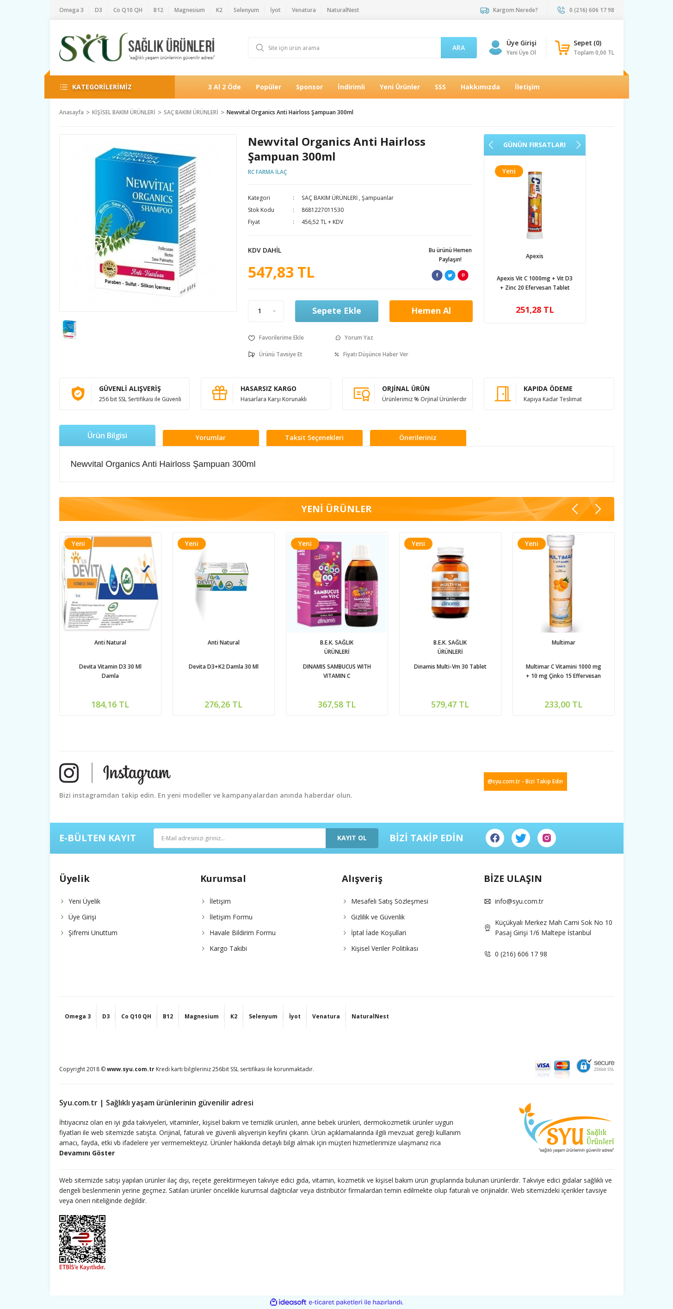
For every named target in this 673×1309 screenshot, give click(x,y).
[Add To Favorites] (276, 337)
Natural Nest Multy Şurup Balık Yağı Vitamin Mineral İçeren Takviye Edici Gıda (563, 672)
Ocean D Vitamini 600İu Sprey (223, 666)
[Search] (362, 47)
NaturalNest (337, 642)
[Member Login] (495, 47)
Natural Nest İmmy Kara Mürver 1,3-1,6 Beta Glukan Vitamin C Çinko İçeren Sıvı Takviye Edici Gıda (336, 672)
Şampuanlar (377, 198)
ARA (458, 47)
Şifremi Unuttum (92, 932)
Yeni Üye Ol (521, 52)
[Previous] (491, 144)
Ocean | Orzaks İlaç (223, 642)
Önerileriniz (418, 438)
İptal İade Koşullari (378, 932)
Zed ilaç (450, 642)
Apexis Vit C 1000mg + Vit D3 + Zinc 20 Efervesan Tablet (110, 671)
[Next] (578, 144)
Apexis (110, 642)
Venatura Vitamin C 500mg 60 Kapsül (535, 283)
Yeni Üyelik (84, 901)
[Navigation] (109, 87)
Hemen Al (431, 311)
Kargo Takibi (228, 948)
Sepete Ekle (336, 311)
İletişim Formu (231, 916)
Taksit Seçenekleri (314, 438)
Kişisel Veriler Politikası (384, 948)
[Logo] (137, 47)
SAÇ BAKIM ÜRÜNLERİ (329, 198)
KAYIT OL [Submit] (352, 838)
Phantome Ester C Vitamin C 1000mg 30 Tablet (450, 671)
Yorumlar (211, 438)
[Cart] (584, 47)
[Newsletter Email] (266, 838)
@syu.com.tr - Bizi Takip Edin (525, 781)
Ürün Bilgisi (107, 435)
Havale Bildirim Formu (243, 932)
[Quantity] (266, 311)
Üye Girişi (82, 916)
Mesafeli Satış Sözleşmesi (389, 901)
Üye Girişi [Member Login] (521, 42)
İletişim (220, 901)
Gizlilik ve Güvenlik (378, 916)
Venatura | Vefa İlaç (534, 256)
